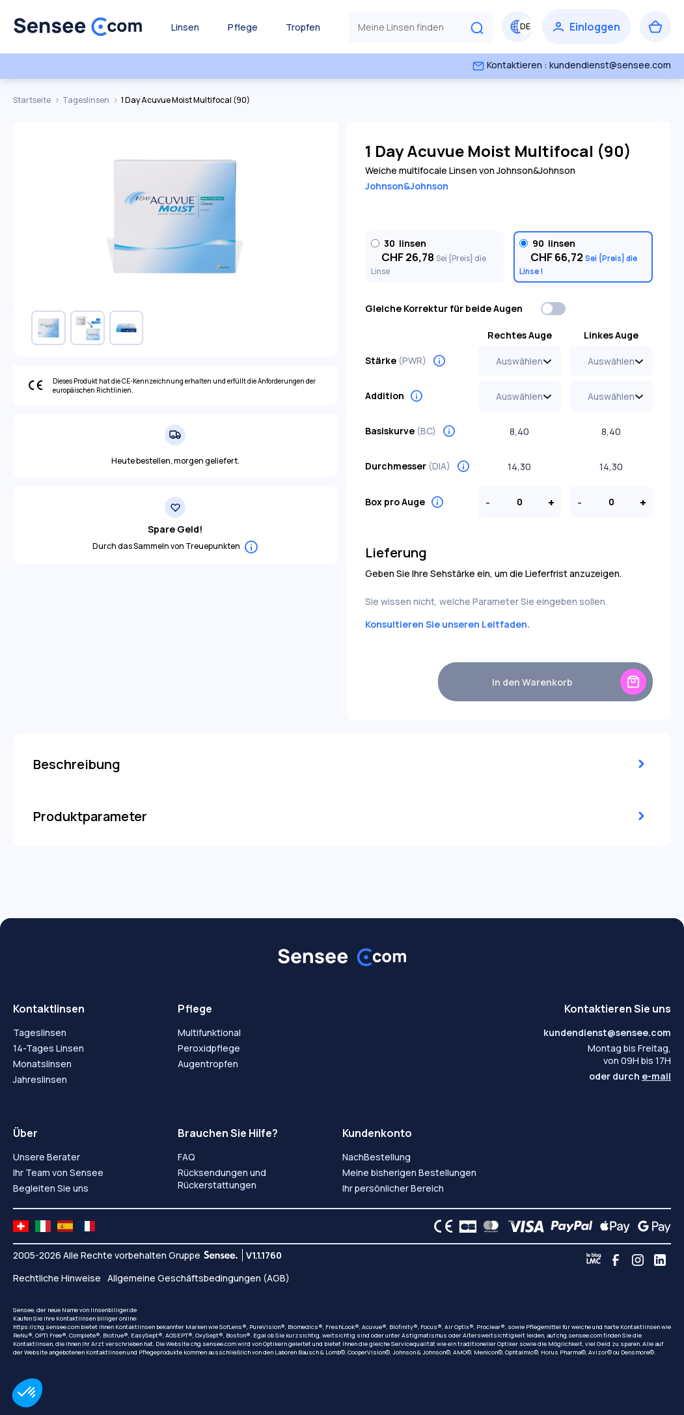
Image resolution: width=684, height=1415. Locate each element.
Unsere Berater (46, 1157)
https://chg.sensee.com (46, 1327)
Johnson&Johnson (406, 186)
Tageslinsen (86, 99)
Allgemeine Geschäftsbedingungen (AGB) (198, 1278)
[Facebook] (615, 1260)
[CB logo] (464, 1226)
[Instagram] (638, 1260)
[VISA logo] (522, 1226)
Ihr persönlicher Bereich (393, 1188)
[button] (27, 1392)
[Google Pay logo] (651, 1226)
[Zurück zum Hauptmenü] (78, 26)
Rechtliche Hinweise (57, 1278)
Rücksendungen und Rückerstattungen (222, 1178)
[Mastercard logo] (488, 1226)
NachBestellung (376, 1157)
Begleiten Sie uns (51, 1188)
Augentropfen (208, 1064)
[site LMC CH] (21, 1226)
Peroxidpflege (209, 1048)
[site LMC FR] (87, 1226)
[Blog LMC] (593, 1260)
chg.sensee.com (579, 1335)
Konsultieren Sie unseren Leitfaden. (447, 624)
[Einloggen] (586, 26)
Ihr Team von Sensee (58, 1172)
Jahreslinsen (40, 1079)
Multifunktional (209, 1032)
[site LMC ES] (65, 1226)
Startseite (32, 99)
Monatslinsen (42, 1064)
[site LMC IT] (43, 1226)
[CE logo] (440, 1226)
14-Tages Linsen (48, 1048)
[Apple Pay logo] (611, 1226)
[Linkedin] (660, 1260)
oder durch (630, 1076)
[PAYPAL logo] (569, 1226)
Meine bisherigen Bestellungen (409, 1172)
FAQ (186, 1157)
